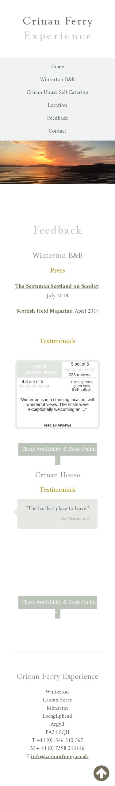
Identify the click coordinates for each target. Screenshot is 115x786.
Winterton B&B (57, 80)
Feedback (57, 118)
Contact (57, 131)
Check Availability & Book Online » (59, 454)
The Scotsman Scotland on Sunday (57, 286)
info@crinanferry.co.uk (59, 757)
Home (57, 67)
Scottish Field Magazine (44, 311)
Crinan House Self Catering (57, 92)
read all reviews (57, 425)
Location (57, 105)
